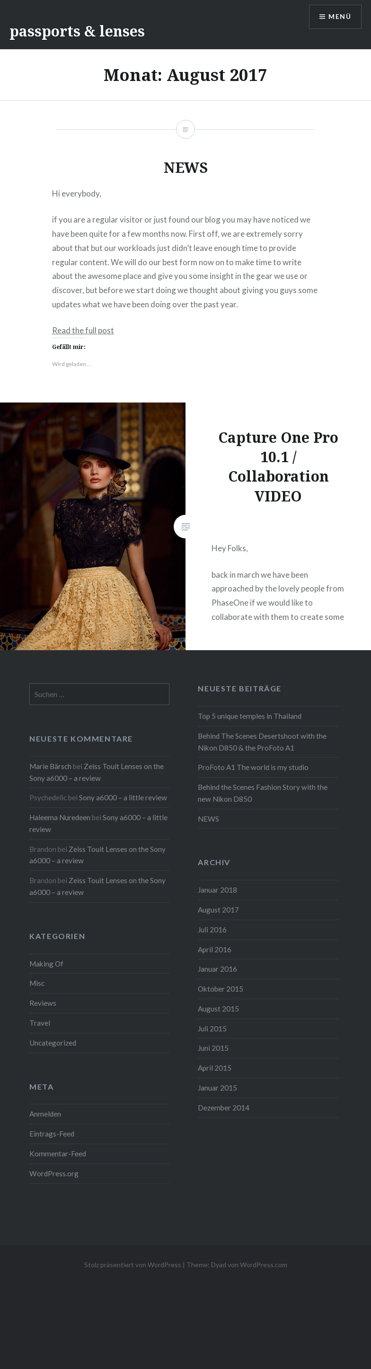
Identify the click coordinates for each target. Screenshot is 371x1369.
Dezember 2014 (223, 1107)
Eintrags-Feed (51, 1133)
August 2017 (218, 909)
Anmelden (45, 1114)
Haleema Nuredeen (59, 817)
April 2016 (214, 949)
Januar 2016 (217, 969)
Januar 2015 (217, 1087)
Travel (39, 1023)
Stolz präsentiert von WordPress (132, 1265)
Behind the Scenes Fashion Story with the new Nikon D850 (262, 793)
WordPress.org (54, 1173)
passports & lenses (77, 31)
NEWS (208, 818)
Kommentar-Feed (57, 1153)
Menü (339, 17)
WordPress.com (263, 1265)
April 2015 (214, 1068)
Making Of (46, 963)
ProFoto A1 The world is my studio (253, 767)
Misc (36, 983)
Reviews (42, 1003)
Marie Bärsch (50, 766)
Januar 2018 (217, 890)
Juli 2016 (212, 929)
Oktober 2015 (220, 988)
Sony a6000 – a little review (123, 797)
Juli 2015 (212, 1028)
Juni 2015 (213, 1048)
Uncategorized (52, 1042)
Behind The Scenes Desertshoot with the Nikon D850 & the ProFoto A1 (262, 742)
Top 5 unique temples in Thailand (249, 716)
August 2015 (218, 1008)
